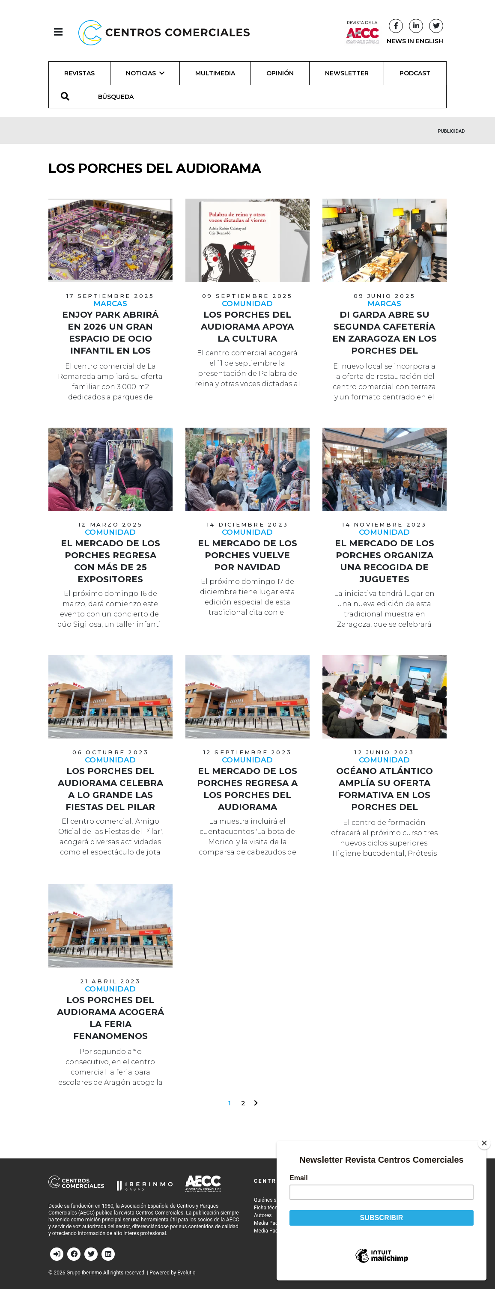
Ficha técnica (269, 1208)
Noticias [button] (145, 73)
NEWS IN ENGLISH (415, 41)
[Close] (488, 1143)
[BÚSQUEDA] (120, 96)
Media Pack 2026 (273, 1223)
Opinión (280, 73)
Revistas (79, 73)
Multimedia (215, 73)
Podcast (415, 73)
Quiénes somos (271, 1200)
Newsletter (347, 73)
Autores (263, 1215)
